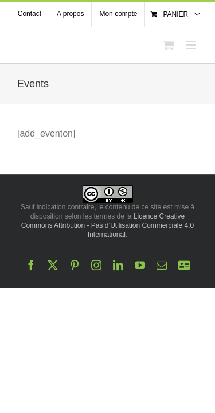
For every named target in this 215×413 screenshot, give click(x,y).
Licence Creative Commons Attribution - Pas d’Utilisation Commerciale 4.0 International (107, 283)
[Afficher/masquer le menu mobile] (192, 45)
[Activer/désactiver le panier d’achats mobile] (168, 45)
